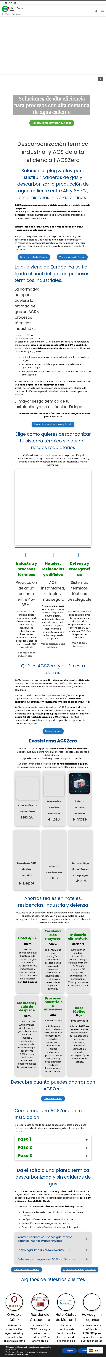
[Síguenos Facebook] (6, 2)
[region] (53, 48)
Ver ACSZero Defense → (79, 587)
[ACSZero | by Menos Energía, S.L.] (5, 9)
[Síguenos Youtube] (10, 2)
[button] (100, 21)
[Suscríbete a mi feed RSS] (2, 2)
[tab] (53, 1082)
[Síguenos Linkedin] (15, 2)
